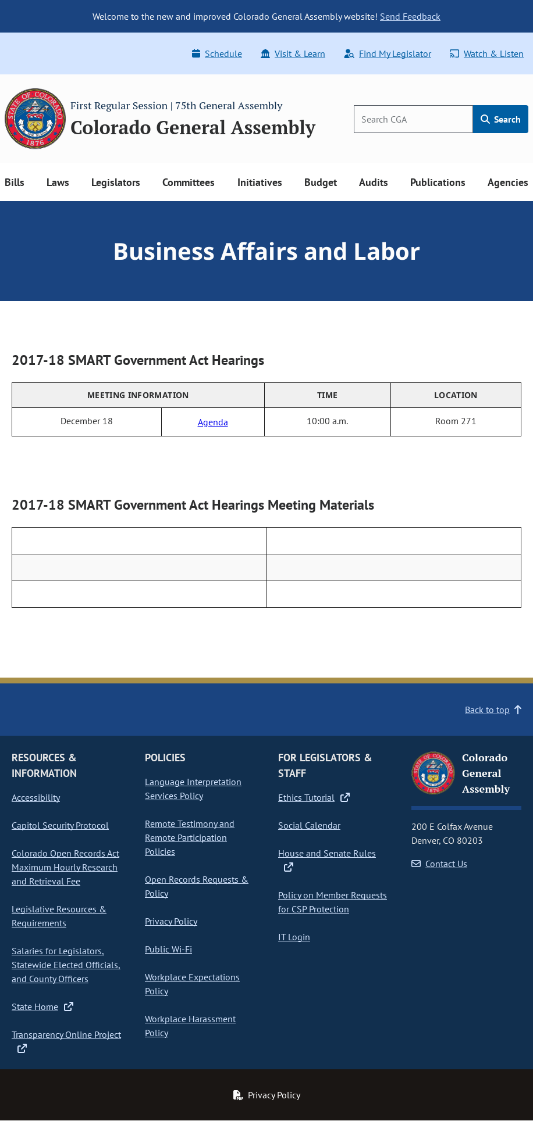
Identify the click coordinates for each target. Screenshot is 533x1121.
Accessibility (36, 797)
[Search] (413, 119)
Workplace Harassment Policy (190, 1025)
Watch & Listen (487, 53)
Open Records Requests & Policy (196, 886)
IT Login (294, 937)
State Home (42, 1006)
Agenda (213, 422)
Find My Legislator (387, 53)
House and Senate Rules (327, 859)
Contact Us (439, 864)
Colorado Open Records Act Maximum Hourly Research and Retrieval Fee (65, 867)
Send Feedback (410, 16)
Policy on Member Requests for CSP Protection (332, 902)
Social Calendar (309, 825)
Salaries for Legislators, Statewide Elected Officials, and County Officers (66, 964)
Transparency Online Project (66, 1041)
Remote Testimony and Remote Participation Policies (189, 837)
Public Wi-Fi (168, 949)
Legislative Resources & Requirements (59, 916)
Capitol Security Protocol (60, 825)
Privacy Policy (171, 921)
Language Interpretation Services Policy (193, 788)
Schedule (217, 53)
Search (501, 119)
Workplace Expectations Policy (192, 984)
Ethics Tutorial (314, 797)
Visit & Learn (293, 53)
